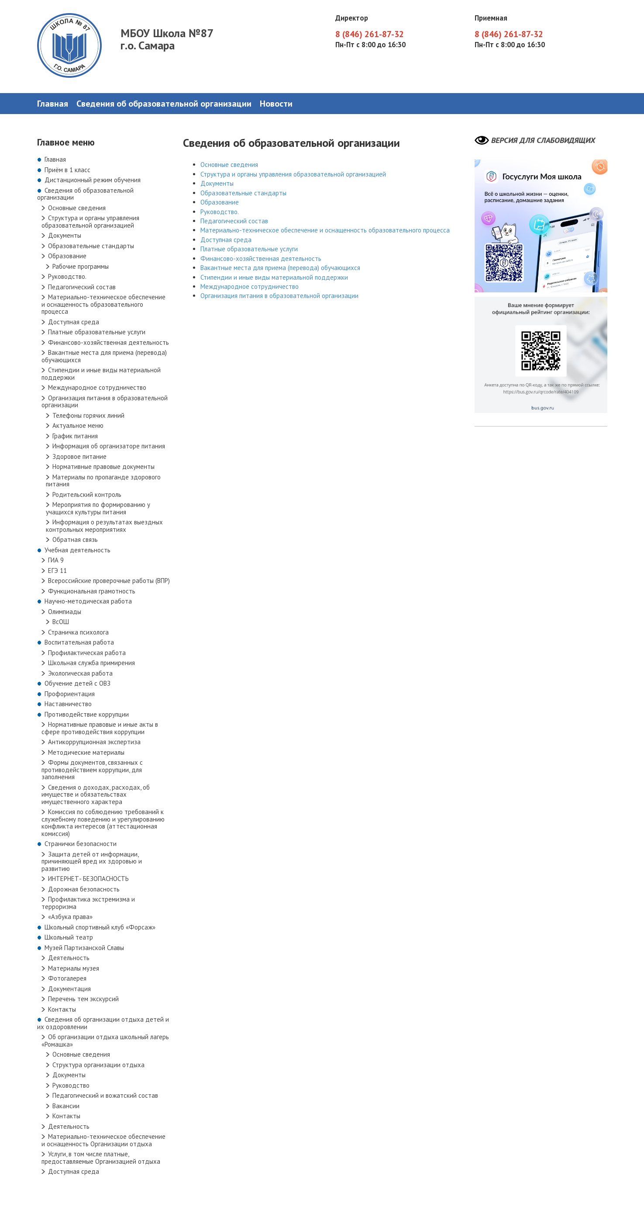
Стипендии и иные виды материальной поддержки (101, 374)
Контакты (62, 1009)
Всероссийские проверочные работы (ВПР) (109, 580)
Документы (64, 235)
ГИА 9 (56, 560)
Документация (69, 989)
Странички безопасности (81, 843)
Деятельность (69, 958)
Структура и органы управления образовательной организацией (90, 221)
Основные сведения (77, 208)
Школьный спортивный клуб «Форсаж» (100, 927)
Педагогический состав (82, 287)
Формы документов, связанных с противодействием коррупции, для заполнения (92, 769)
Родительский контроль (86, 494)
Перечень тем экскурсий (83, 999)
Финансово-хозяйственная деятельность (108, 342)
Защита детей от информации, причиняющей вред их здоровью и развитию (91, 861)
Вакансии (65, 1106)
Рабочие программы (80, 266)
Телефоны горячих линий (88, 415)
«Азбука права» (70, 916)
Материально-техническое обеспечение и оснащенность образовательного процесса (103, 304)
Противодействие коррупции (87, 714)
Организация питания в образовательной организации (104, 401)
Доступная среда (73, 322)
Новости (276, 103)
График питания (75, 436)
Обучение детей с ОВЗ (77, 683)
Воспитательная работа (79, 642)
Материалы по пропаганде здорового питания (103, 481)
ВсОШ (60, 621)
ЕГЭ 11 (57, 570)
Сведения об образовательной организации (163, 103)
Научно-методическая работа (88, 601)
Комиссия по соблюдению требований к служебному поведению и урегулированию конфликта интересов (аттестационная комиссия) (103, 823)
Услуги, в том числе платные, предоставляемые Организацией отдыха (100, 1158)
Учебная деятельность (77, 550)
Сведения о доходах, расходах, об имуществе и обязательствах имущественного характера (95, 794)
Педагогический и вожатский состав (105, 1095)
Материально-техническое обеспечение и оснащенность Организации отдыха (103, 1140)
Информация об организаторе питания (108, 446)
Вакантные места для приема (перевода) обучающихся (104, 356)
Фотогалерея (67, 978)
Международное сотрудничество (97, 387)
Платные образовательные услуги (96, 332)
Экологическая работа (80, 673)
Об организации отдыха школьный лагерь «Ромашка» (105, 1040)
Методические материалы (86, 752)
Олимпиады (64, 611)
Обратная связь (75, 539)
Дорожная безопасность (84, 889)
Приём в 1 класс (67, 170)
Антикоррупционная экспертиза (94, 742)
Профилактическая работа (87, 653)
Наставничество (68, 704)
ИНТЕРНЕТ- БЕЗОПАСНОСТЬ (88, 878)
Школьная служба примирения (91, 663)
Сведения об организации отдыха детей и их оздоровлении (103, 1023)
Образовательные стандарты (91, 246)
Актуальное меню (77, 425)
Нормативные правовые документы (103, 466)
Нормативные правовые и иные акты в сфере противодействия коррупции (99, 728)
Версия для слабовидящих (543, 140)
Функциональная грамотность (91, 591)
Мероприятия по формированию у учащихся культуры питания (98, 508)
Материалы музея (73, 968)
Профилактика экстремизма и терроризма (88, 903)
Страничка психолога (78, 632)
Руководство (71, 1085)
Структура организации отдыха (98, 1065)
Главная (52, 103)
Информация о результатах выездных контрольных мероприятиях (104, 526)
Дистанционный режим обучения (93, 180)
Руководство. (67, 276)
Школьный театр (69, 937)
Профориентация (70, 694)
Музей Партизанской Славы (84, 948)
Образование (67, 256)
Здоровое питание (79, 456)
